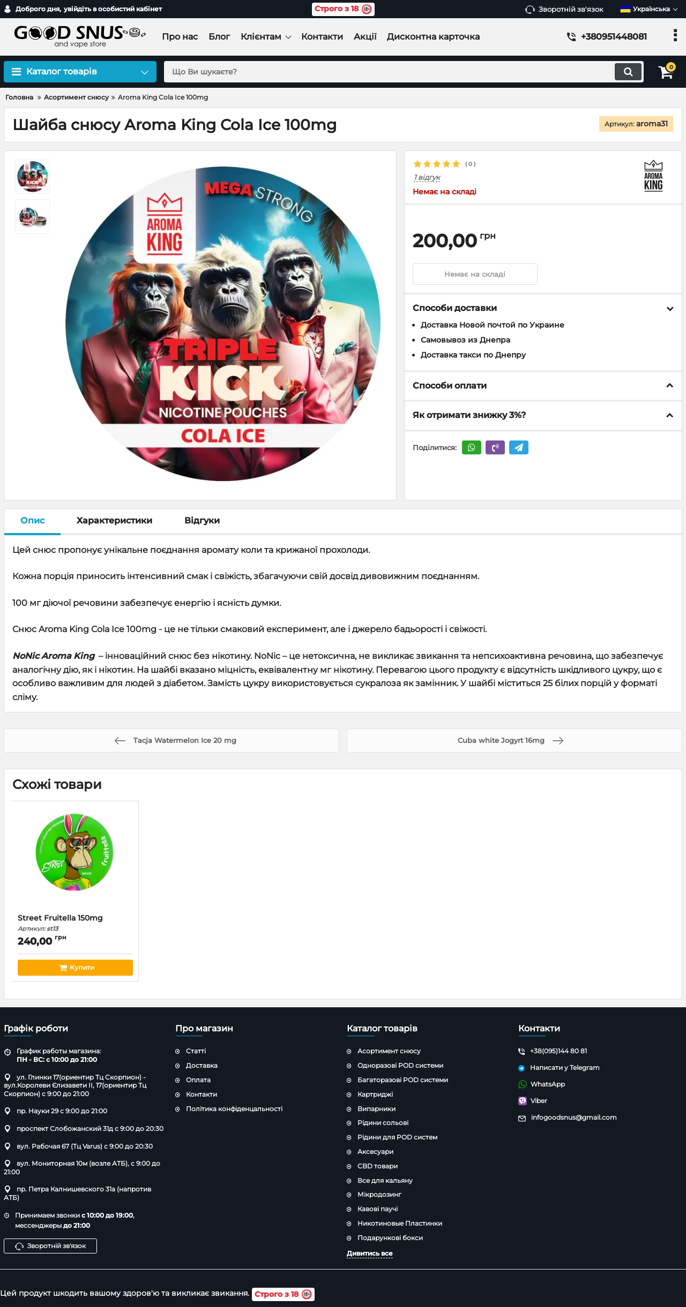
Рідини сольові (382, 1123)
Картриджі (375, 1094)
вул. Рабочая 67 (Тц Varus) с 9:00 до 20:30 (78, 1146)
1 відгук (427, 177)
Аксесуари (375, 1152)
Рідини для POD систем (397, 1137)
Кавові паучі (377, 1209)
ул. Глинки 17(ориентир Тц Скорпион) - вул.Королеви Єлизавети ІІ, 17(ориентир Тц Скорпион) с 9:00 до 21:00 (75, 1085)
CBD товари (377, 1166)
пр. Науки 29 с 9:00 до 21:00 (55, 1111)
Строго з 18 (343, 9)
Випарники (376, 1109)
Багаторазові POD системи (402, 1080)
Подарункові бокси (390, 1238)
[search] (400, 71)
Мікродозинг (379, 1194)
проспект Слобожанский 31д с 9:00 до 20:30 (83, 1128)
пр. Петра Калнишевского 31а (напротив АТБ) (77, 1193)
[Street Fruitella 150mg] (75, 860)
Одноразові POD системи (400, 1065)
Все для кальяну (385, 1180)
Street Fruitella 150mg (75, 923)
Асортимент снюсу (389, 1051)
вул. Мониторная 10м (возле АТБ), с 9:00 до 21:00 (82, 1167)
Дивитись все (370, 1253)
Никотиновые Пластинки (399, 1223)
